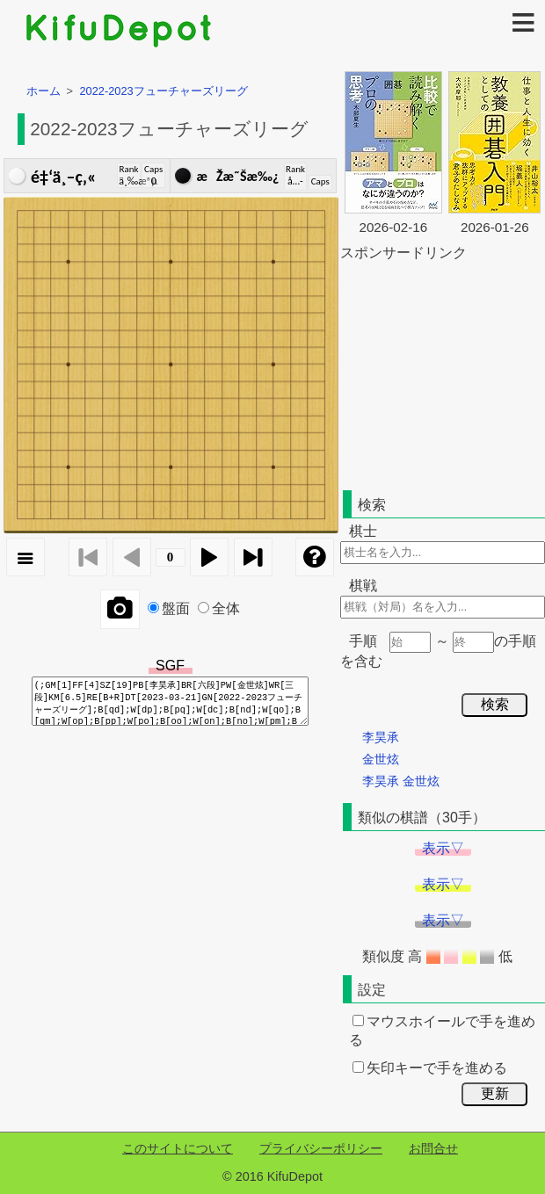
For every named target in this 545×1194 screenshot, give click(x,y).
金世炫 (380, 759)
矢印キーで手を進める (429, 1067)
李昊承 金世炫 (401, 781)
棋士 (363, 531)
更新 (495, 1093)
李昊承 (380, 737)
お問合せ (433, 1148)
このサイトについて (177, 1148)
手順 (363, 640)
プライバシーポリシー (320, 1148)
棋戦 (363, 585)
